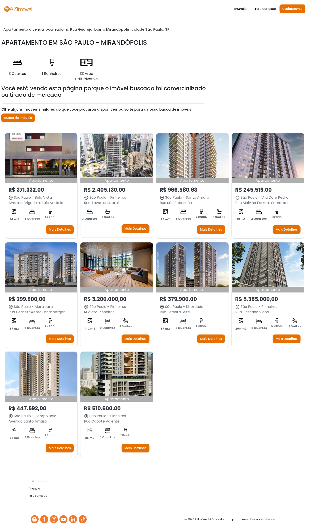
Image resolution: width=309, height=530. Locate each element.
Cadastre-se (292, 8)
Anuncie (240, 8)
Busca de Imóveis (18, 118)
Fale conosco (265, 8)
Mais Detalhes (60, 229)
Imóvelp (271, 519)
